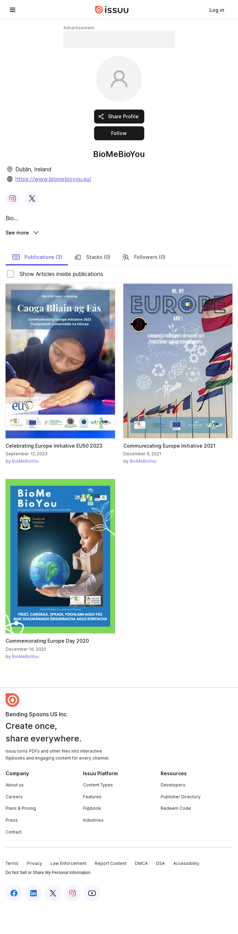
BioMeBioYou (25, 488)
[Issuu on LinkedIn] (33, 920)
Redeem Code (176, 835)
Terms (12, 890)
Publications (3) (37, 284)
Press (12, 847)
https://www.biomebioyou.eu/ (53, 178)
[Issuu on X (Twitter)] (53, 920)
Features (92, 823)
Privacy (34, 890)
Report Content (110, 890)
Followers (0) (144, 284)
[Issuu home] (111, 10)
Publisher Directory (181, 823)
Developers (173, 811)
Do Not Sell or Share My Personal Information (48, 899)
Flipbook (92, 835)
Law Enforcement (68, 890)
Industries (93, 847)
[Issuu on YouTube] (92, 920)
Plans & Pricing (21, 835)
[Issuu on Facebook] (14, 920)
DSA (160, 890)
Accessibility (186, 890)
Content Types (98, 811)
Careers (14, 823)
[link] (217, 10)
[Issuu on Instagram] (72, 920)
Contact (14, 858)
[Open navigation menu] (13, 10)
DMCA (141, 890)
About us (15, 811)
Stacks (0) (92, 284)
